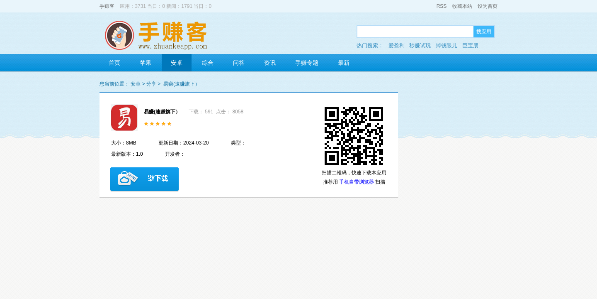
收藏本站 (462, 6)
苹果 (145, 62)
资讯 (270, 62)
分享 (151, 84)
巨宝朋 (470, 45)
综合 (208, 62)
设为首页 (488, 6)
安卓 (176, 62)
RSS (442, 6)
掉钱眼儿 (446, 45)
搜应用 (483, 31)
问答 (239, 62)
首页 (114, 62)
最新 (343, 62)
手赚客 (107, 6)
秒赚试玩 (420, 45)
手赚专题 (306, 62)
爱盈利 (396, 45)
